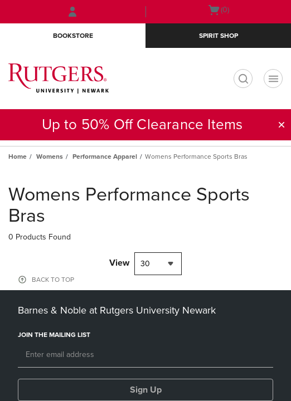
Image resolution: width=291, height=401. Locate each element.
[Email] (145, 355)
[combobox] (158, 263)
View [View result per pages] (119, 262)
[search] (243, 78)
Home (17, 156)
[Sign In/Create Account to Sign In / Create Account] (72, 11)
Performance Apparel (104, 156)
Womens (49, 156)
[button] (281, 124)
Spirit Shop (218, 36)
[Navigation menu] (273, 78)
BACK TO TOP (53, 279)
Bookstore (73, 36)
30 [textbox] (145, 263)
